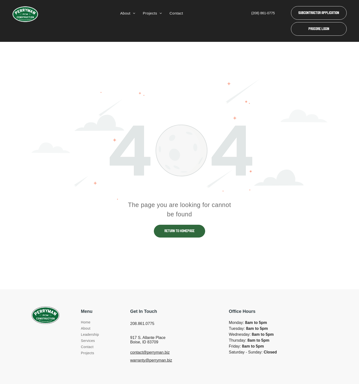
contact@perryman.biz (150, 352)
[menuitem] (127, 13)
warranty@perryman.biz (151, 360)
